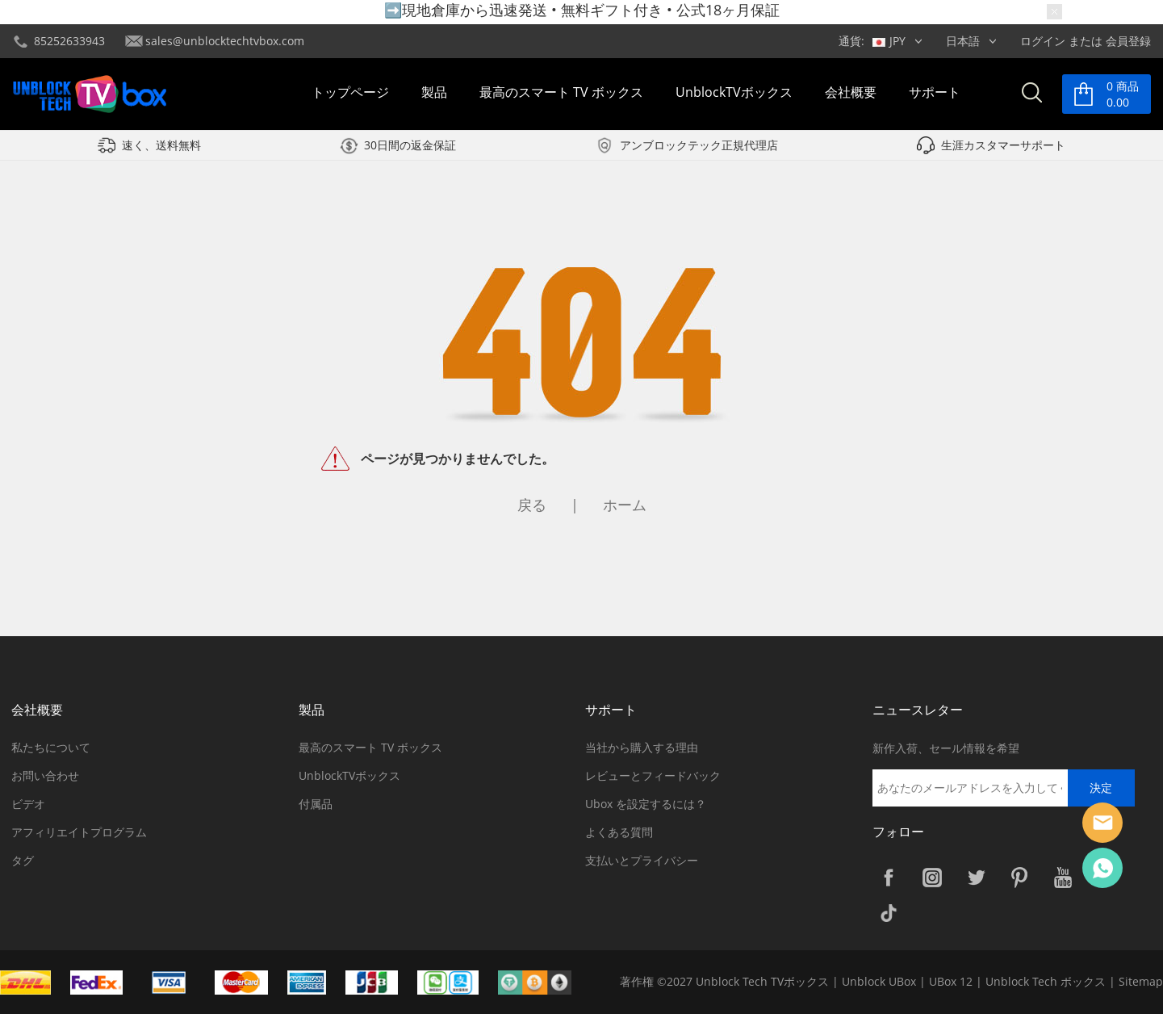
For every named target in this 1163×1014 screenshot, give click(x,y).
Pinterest (1019, 877)
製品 (434, 92)
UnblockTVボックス (734, 92)
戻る (531, 504)
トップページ (350, 92)
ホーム (624, 504)
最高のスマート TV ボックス (561, 92)
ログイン (1042, 40)
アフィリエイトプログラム (79, 832)
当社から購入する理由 (641, 747)
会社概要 (850, 92)
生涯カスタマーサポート (1003, 145)
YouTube (1063, 877)
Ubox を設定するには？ (645, 803)
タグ (22, 860)
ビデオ (28, 803)
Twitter (976, 877)
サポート (934, 92)
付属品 (316, 803)
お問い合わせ (45, 775)
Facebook (888, 877)
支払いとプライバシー (641, 860)
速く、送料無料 (161, 145)
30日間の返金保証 (410, 145)
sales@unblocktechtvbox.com (224, 40)
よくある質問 (619, 832)
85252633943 (69, 40)
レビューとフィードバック (653, 775)
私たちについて (50, 747)
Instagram (932, 877)
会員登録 (1128, 40)
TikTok (888, 913)
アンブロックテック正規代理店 (699, 145)
